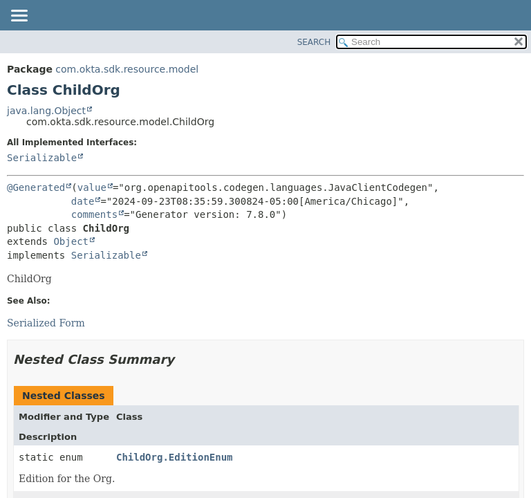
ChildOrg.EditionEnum (174, 457)
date (83, 201)
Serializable (42, 157)
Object (70, 241)
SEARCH (314, 42)
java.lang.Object (46, 110)
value (91, 187)
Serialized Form (46, 323)
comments (94, 214)
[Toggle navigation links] (18, 16)
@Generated (36, 187)
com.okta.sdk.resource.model (126, 69)
